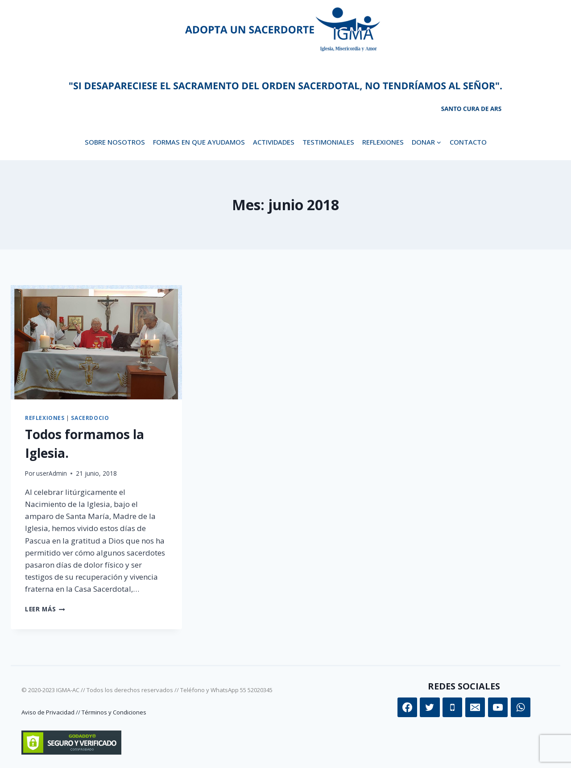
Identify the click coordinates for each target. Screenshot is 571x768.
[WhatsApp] (520, 707)
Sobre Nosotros (115, 141)
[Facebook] (407, 707)
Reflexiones (383, 141)
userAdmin (51, 473)
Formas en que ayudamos (199, 141)
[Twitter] (429, 707)
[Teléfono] (452, 707)
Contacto (468, 141)
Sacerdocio (90, 417)
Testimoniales (328, 141)
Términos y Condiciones (114, 712)
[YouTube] (498, 707)
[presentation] (96, 342)
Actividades (273, 141)
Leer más (45, 609)
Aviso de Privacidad (47, 712)
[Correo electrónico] (475, 707)
